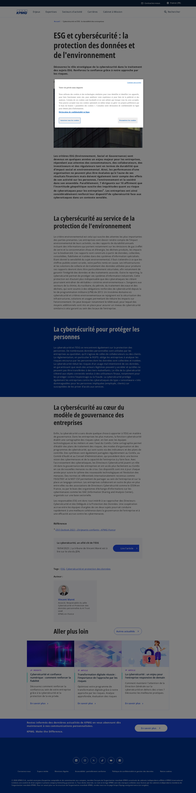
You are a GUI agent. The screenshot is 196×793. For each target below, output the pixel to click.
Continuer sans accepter (134, 82)
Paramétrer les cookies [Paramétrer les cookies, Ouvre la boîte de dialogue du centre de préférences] (127, 120)
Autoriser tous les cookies (69, 120)
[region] (99, 103)
